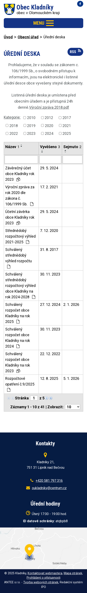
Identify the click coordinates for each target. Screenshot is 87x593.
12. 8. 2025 (49, 378)
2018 (13, 125)
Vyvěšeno (50, 147)
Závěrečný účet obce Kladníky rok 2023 (19, 174)
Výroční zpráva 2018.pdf (49, 107)
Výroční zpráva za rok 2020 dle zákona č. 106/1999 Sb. (19, 195)
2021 (66, 125)
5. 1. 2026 (71, 378)
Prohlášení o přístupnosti (43, 578)
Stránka (22, 398)
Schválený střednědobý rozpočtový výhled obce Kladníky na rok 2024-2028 (20, 285)
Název (12, 147)
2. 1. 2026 (71, 304)
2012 (49, 117)
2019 (31, 125)
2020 (49, 125)
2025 (66, 133)
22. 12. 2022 (50, 354)
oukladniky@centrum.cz (49, 488)
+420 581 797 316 (49, 481)
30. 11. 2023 (50, 274)
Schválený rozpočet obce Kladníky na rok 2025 (17, 313)
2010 (31, 117)
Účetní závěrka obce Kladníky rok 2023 (19, 217)
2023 (31, 133)
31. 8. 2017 (49, 249)
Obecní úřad (28, 37)
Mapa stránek (73, 573)
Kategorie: (12, 117)
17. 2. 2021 (49, 187)
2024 (49, 133)
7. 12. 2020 (49, 230)
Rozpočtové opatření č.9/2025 (19, 384)
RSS (75, 51)
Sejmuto (72, 147)
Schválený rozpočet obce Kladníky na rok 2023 (17, 362)
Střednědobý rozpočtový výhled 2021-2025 (20, 236)
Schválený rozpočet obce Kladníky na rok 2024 (17, 337)
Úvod (8, 37)
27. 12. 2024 (50, 304)
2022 (13, 133)
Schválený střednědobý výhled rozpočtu (18, 258)
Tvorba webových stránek (40, 582)
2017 (66, 117)
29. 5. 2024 (49, 168)
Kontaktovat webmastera (45, 573)
